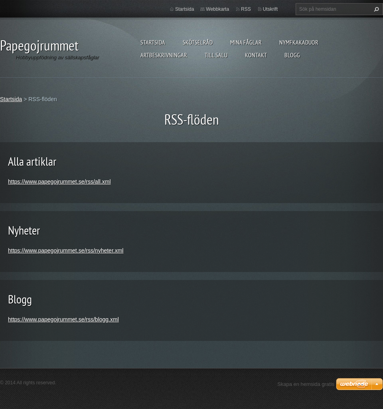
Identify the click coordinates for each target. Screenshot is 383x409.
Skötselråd (198, 42)
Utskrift (270, 9)
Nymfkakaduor (298, 42)
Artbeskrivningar (163, 55)
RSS (246, 9)
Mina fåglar (246, 42)
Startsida (152, 42)
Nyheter (24, 230)
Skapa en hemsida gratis (305, 384)
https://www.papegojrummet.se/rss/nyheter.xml (65, 250)
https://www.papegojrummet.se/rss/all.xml (59, 181)
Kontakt (256, 55)
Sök (375, 9)
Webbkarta (217, 9)
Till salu (216, 55)
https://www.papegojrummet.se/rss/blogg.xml (63, 319)
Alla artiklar (32, 161)
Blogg (292, 55)
